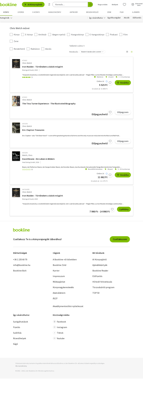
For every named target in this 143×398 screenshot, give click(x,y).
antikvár (25, 189)
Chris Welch (27, 63)
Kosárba (123, 82)
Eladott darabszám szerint (91, 52)
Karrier (56, 270)
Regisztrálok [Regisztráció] (102, 4)
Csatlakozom (120, 239)
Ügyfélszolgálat (114, 18)
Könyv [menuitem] (6, 12)
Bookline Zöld (59, 265)
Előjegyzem (122, 112)
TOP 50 (95, 292)
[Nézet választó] (127, 51)
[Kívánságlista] (124, 4)
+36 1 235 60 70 (20, 259)
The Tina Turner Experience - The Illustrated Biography (49, 103)
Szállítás (17, 332)
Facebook (59, 321)
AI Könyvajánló (33, 4)
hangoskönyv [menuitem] (54, 12)
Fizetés (16, 327)
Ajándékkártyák (99, 265)
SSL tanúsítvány (21, 366)
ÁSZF (55, 298)
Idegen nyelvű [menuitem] (92, 12)
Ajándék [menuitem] (136, 12)
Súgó (15, 343)
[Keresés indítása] (90, 4)
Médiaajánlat (59, 281)
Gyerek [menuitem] (21, 12)
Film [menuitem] (121, 12)
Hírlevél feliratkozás (102, 281)
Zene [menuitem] (109, 12)
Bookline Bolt (20, 270)
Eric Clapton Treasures (33, 130)
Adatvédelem (59, 292)
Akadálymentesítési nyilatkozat (68, 306)
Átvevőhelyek (19, 338)
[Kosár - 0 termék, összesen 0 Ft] (137, 4)
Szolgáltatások (20, 321)
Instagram (60, 327)
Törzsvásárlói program (103, 287)
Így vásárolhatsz (96, 18)
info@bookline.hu (21, 265)
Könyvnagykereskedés (63, 287)
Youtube (59, 338)
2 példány (124, 209)
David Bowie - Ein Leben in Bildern (38, 158)
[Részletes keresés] (49, 4)
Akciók (126, 18)
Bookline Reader (100, 270)
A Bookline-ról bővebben (65, 259)
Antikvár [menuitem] (74, 12)
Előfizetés (137, 18)
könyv (24, 60)
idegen (25, 124)
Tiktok (58, 332)
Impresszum (59, 276)
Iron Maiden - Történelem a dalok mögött (42, 66)
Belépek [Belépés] (115, 4)
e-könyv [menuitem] (36, 12)
